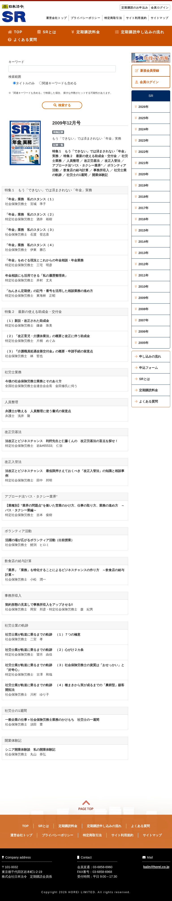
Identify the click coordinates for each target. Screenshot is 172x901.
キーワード (16, 62)
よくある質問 (22, 40)
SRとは (46, 32)
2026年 (141, 107)
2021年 (141, 163)
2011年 (141, 275)
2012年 (141, 264)
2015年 (141, 230)
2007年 (141, 320)
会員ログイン (160, 7)
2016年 (141, 219)
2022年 (141, 152)
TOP (15, 32)
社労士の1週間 (77, 175)
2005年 (141, 343)
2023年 (141, 140)
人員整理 (73, 160)
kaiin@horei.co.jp (156, 867)
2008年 (141, 309)
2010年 (141, 286)
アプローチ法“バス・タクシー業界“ (77, 165)
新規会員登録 (147, 70)
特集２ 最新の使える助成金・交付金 (90, 156)
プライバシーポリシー (85, 18)
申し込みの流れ (148, 356)
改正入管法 (112, 160)
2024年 (141, 129)
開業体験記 (100, 175)
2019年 (141, 185)
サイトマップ (159, 18)
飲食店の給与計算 (75, 170)
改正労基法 (92, 160)
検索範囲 (15, 76)
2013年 (141, 253)
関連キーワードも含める (58, 83)
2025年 (141, 118)
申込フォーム (146, 367)
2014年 (141, 241)
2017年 (141, 208)
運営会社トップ (56, 18)
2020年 (141, 174)
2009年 (141, 298)
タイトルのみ (24, 83)
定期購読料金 (85, 32)
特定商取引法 (113, 18)
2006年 (141, 331)
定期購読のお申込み (134, 7)
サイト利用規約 (136, 18)
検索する (62, 105)
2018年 (141, 196)
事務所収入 (101, 170)
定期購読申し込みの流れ (139, 32)
